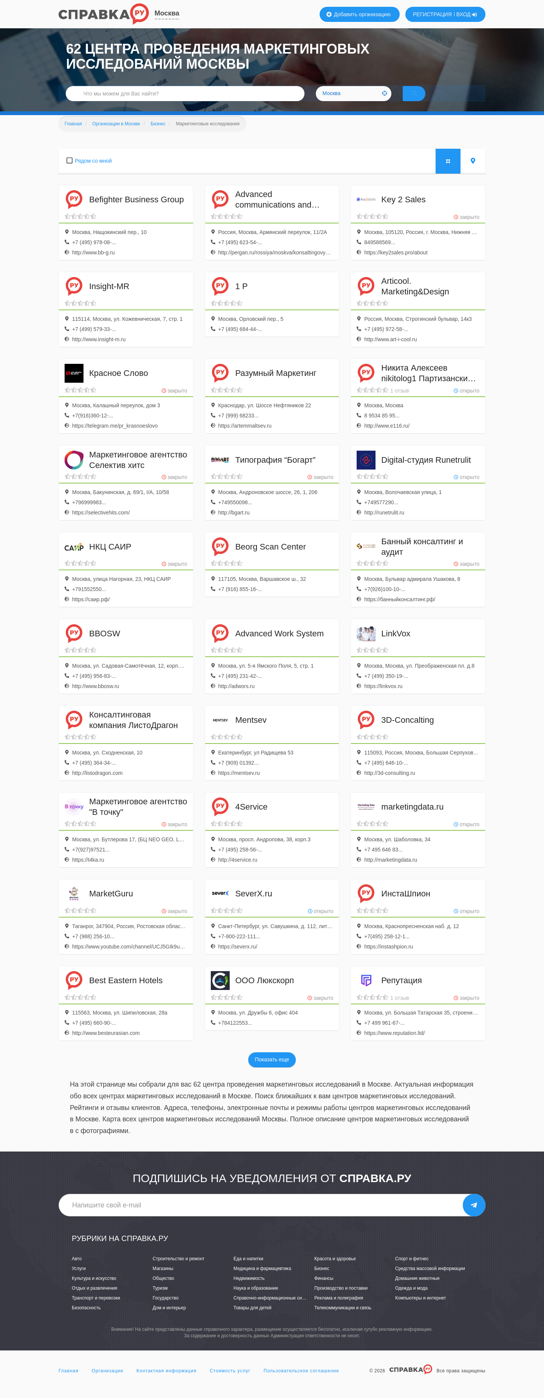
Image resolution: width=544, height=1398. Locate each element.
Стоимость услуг (230, 1380)
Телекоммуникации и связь (342, 1318)
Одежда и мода (411, 1298)
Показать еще (272, 1070)
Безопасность (86, 1318)
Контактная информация (166, 1380)
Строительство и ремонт (178, 1268)
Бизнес (321, 1278)
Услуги (79, 1278)
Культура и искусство (94, 1288)
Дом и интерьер (169, 1318)
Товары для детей (252, 1318)
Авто (77, 1268)
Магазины (163, 1278)
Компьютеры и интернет (420, 1308)
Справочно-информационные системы (274, 1308)
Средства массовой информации (430, 1278)
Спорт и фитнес (412, 1268)
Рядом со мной (93, 171)
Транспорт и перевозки (96, 1308)
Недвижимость (249, 1288)
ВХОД (466, 14)
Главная (69, 1380)
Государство (166, 1308)
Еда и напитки (248, 1268)
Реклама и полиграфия (338, 1308)
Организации (108, 1380)
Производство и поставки (341, 1298)
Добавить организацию (358, 14)
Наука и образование (255, 1298)
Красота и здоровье (335, 1268)
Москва (167, 13)
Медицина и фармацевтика (262, 1278)
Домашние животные (417, 1288)
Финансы (323, 1288)
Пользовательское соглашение (301, 1380)
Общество (163, 1288)
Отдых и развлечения (94, 1298)
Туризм (160, 1298)
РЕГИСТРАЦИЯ (432, 14)
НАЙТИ (425, 100)
